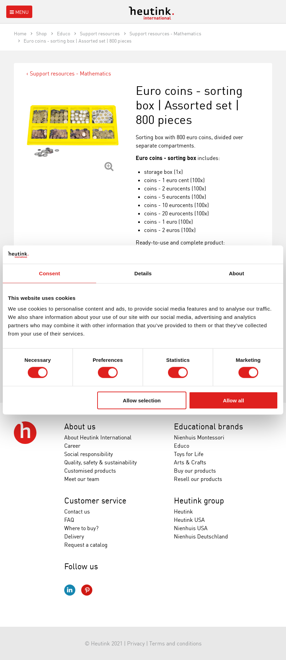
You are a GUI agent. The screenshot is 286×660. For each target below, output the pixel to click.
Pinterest (86, 590)
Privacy (136, 643)
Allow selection (142, 400)
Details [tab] (143, 273)
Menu (18, 12)
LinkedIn (69, 590)
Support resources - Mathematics (70, 73)
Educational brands (208, 426)
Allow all (233, 400)
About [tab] (236, 273)
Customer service (95, 501)
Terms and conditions (175, 643)
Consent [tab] (49, 273)
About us (79, 426)
